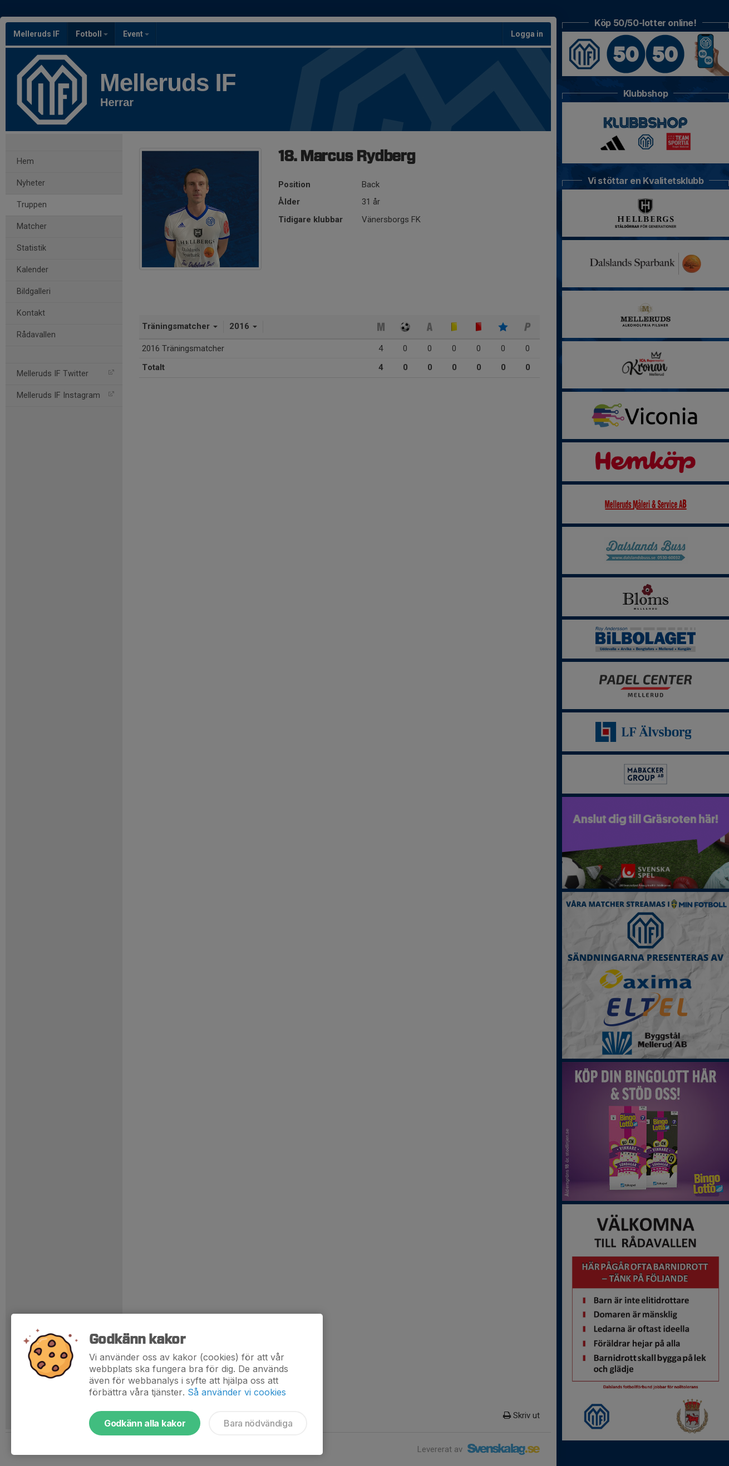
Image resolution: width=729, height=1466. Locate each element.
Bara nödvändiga (258, 1423)
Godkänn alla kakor (144, 1423)
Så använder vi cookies (237, 1392)
